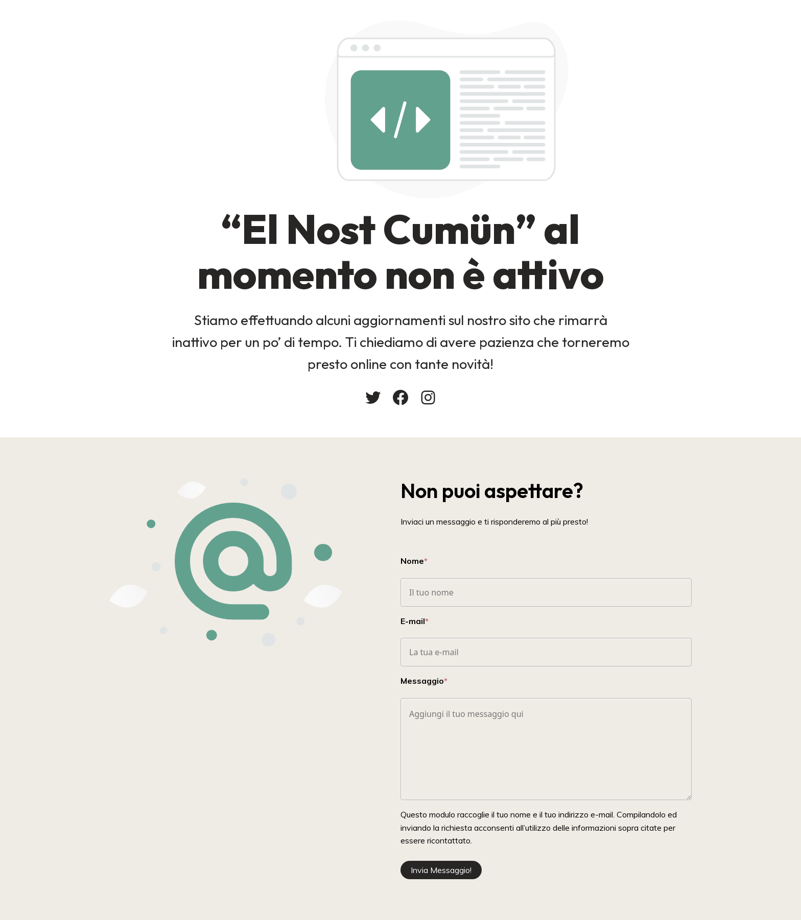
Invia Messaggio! (441, 870)
